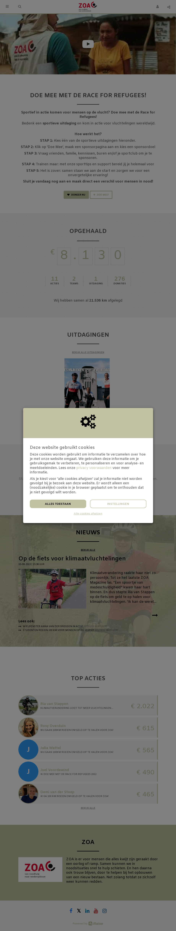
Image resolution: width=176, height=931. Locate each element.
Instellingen (118, 504)
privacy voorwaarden (94, 468)
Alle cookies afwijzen (88, 514)
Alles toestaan (58, 504)
